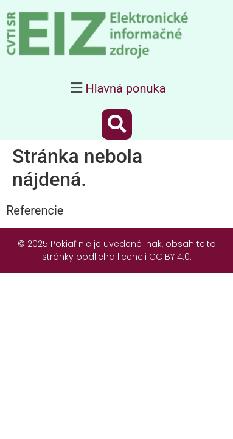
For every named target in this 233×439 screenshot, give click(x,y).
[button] (116, 87)
